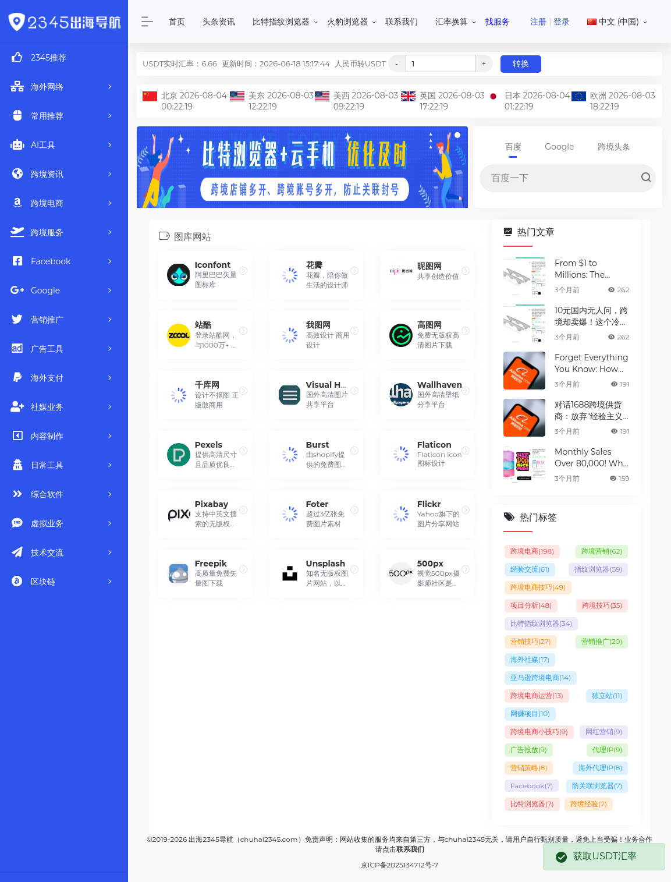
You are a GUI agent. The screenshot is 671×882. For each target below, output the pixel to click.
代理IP (607, 749)
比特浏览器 (532, 803)
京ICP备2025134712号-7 (399, 864)
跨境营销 (601, 551)
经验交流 (530, 569)
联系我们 (401, 21)
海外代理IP (600, 767)
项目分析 (531, 605)
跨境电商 (532, 551)
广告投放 (528, 749)
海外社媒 (529, 659)
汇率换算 (451, 21)
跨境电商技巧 (538, 587)
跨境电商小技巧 (539, 731)
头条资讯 (219, 21)
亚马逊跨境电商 (540, 677)
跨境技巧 (602, 605)
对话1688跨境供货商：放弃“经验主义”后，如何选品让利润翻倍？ (591, 410)
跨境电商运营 (536, 695)
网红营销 (603, 731)
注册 (538, 21)
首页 (177, 21)
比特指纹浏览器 (281, 21)
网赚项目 (530, 713)
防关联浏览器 (597, 785)
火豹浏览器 (347, 21)
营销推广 (602, 641)
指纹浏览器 (598, 569)
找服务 (497, 21)
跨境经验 (588, 803)
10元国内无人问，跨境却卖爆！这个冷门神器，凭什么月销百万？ (591, 316)
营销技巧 (530, 641)
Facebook (531, 785)
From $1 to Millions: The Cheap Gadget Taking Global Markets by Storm (591, 269)
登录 (561, 21)
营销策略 (529, 767)
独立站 (607, 695)
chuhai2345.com (269, 839)
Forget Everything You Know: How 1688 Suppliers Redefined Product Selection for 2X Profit (591, 363)
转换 (521, 63)
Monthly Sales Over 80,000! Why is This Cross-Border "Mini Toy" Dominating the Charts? (591, 458)
